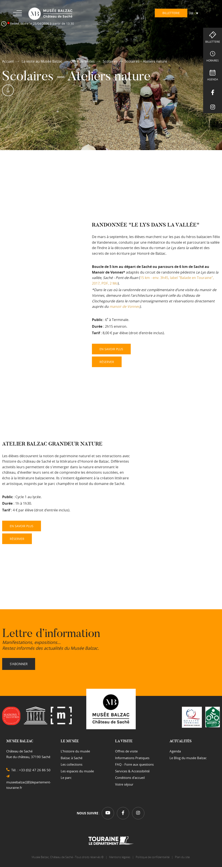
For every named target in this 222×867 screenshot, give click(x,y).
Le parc (66, 777)
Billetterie (212, 41)
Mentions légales (119, 857)
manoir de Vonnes (124, 306)
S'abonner (19, 664)
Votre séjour (124, 784)
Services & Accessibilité (132, 771)
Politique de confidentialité (153, 857)
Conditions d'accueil (130, 777)
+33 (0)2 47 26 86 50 (35, 770)
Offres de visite (126, 751)
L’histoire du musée (75, 751)
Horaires (212, 60)
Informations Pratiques (132, 758)
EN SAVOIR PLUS (111, 349)
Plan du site (182, 857)
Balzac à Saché (71, 758)
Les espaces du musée (77, 771)
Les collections (71, 764)
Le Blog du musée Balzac (188, 758)
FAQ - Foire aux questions (134, 764)
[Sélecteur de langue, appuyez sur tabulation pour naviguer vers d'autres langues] (193, 13)
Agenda (212, 79)
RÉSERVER (107, 362)
